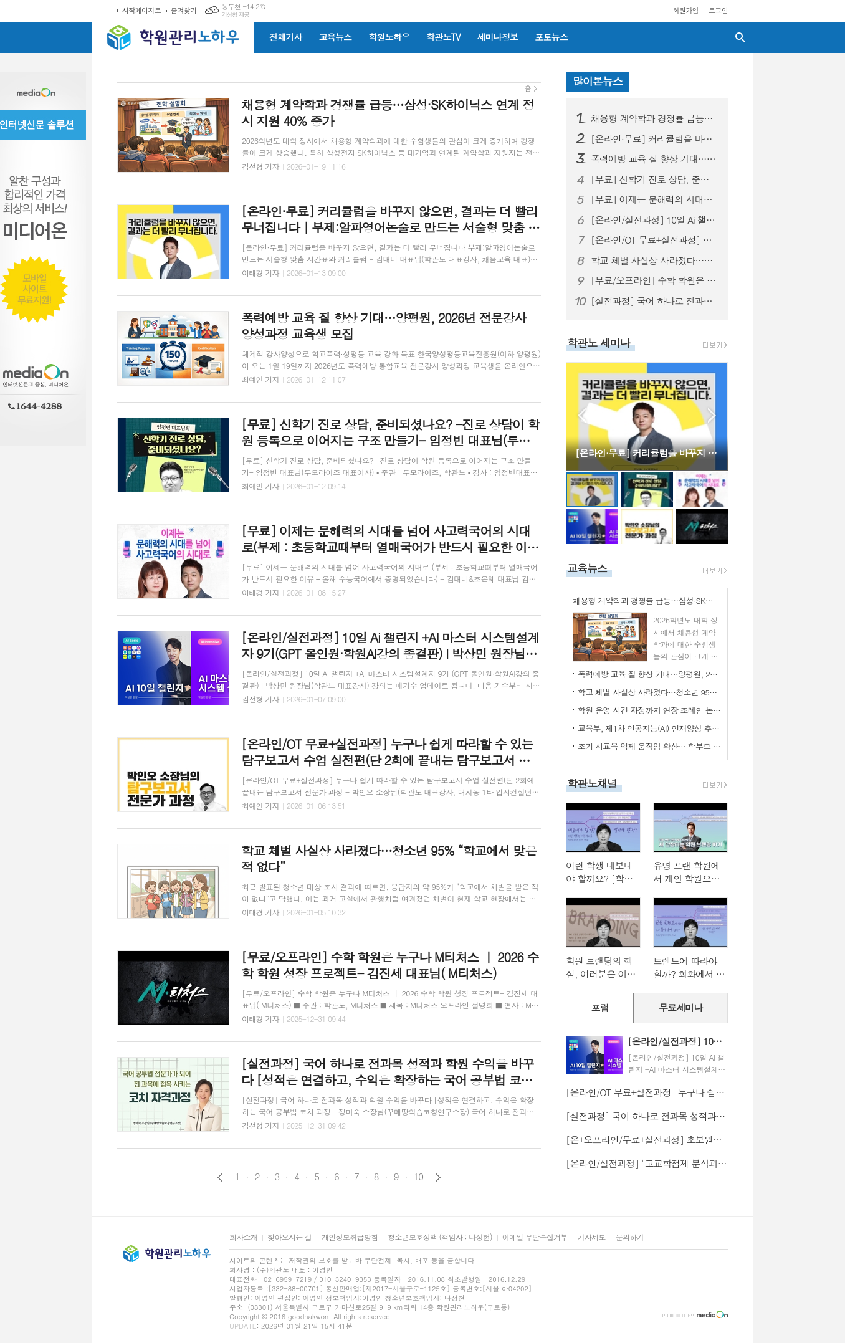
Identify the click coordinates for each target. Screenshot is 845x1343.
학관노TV (443, 37)
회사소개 (243, 1237)
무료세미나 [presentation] (681, 1007)
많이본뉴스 (598, 81)
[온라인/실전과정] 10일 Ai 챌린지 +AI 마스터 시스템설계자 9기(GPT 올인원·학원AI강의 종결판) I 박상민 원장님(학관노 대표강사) (654, 220)
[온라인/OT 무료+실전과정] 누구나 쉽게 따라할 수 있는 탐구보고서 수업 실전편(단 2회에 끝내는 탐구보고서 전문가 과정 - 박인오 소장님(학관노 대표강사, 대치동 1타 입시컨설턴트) (654, 240)
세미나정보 (497, 37)
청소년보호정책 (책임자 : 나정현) (440, 1237)
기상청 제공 (235, 15)
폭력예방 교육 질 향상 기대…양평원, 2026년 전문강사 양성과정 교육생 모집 (654, 159)
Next (711, 415)
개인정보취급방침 (350, 1237)
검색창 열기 (740, 37)
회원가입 (686, 10)
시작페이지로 (141, 10)
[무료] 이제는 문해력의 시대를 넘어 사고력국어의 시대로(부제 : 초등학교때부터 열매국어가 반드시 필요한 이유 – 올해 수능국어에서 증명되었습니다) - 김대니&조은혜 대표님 (654, 199)
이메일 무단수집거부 (535, 1237)
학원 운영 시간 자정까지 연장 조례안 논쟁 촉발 (649, 710)
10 (419, 1176)
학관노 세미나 (598, 342)
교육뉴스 (335, 37)
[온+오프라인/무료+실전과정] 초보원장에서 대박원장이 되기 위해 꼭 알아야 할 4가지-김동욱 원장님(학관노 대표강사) (647, 1139)
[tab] (600, 1008)
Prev (581, 415)
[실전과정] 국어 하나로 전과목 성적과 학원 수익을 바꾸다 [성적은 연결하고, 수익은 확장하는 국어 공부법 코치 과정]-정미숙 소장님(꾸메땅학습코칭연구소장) (654, 301)
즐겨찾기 (183, 10)
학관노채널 (592, 783)
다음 (438, 1177)
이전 (220, 1177)
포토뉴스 (551, 37)
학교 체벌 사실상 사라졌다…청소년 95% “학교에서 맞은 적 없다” (654, 260)
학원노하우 (388, 37)
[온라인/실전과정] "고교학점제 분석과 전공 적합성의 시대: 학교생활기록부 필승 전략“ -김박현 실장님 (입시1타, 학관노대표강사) (647, 1163)
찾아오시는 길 (289, 1237)
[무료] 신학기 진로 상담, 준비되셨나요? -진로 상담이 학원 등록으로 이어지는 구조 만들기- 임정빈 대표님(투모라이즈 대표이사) (654, 179)
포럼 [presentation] (600, 1007)
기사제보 (592, 1237)
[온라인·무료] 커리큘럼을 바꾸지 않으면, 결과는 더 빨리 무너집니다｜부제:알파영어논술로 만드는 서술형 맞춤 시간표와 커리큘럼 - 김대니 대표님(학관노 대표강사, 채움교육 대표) (654, 139)
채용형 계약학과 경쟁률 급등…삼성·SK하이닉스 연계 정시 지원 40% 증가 (654, 118)
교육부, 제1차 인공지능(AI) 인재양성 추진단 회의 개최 (649, 728)
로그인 (718, 10)
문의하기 (630, 1237)
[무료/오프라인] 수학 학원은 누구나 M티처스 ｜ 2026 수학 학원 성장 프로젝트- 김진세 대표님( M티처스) (654, 280)
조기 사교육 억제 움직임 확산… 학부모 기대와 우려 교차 (649, 746)
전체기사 (285, 37)
